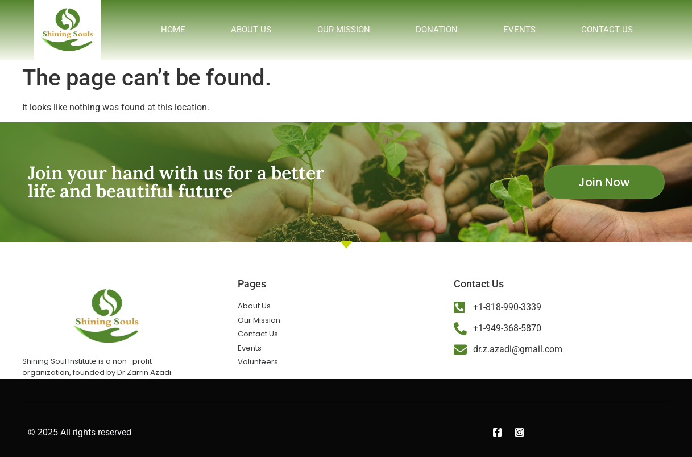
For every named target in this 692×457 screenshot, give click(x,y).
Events (519, 29)
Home (173, 29)
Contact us (607, 29)
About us (251, 29)
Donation (437, 29)
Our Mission (343, 29)
